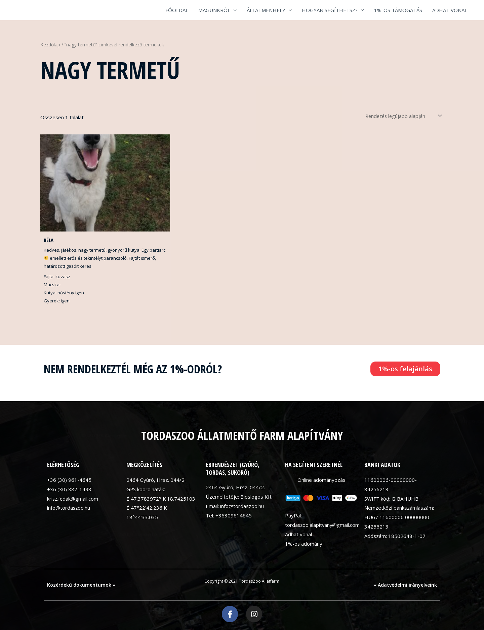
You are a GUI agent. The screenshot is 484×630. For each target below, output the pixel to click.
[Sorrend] (400, 116)
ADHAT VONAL (449, 10)
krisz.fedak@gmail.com (73, 498)
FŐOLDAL (176, 10)
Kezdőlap (50, 44)
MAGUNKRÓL (214, 10)
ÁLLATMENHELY (266, 10)
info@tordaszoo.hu (69, 508)
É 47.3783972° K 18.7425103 (161, 498)
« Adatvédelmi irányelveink (405, 585)
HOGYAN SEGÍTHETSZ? (330, 10)
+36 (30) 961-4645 (69, 479)
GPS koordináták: (145, 489)
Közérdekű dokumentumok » (81, 585)
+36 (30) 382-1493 (69, 489)
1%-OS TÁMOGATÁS (398, 10)
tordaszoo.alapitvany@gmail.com (323, 525)
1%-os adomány (304, 543)
